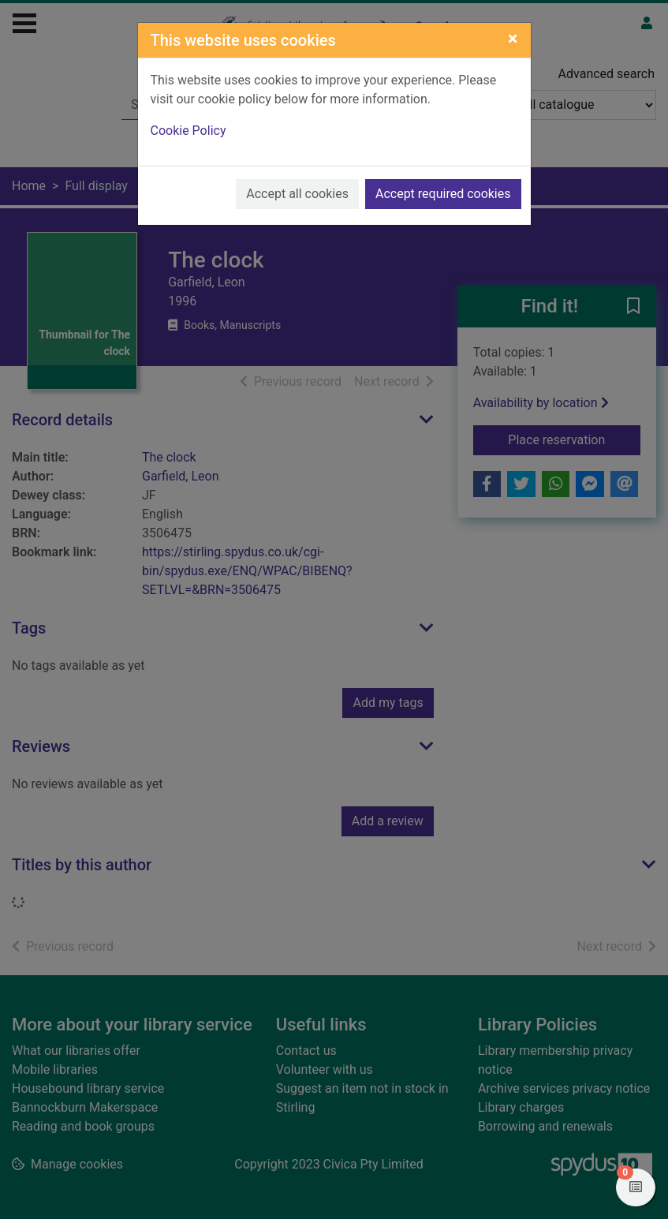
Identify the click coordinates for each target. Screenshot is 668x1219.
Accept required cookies (443, 193)
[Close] (513, 39)
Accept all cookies (297, 193)
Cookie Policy (188, 130)
